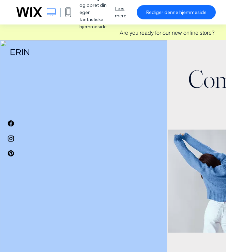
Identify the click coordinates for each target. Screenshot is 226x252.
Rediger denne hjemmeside (176, 12)
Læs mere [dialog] (120, 12)
